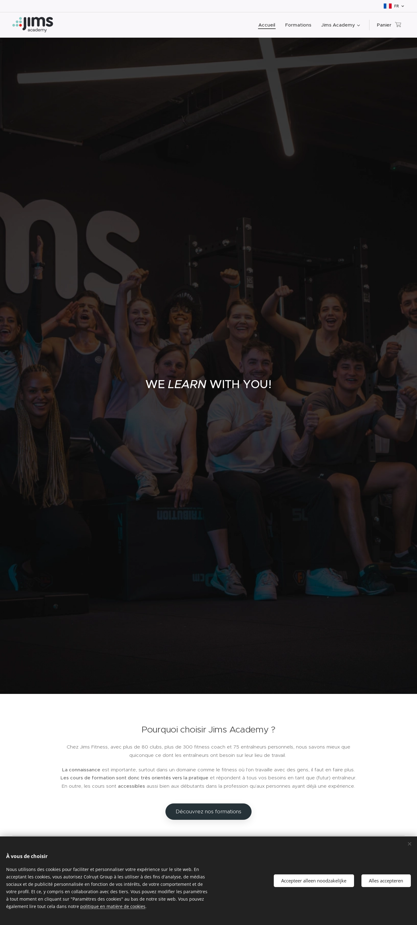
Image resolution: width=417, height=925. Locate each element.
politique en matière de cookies (112, 906)
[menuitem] (268, 25)
